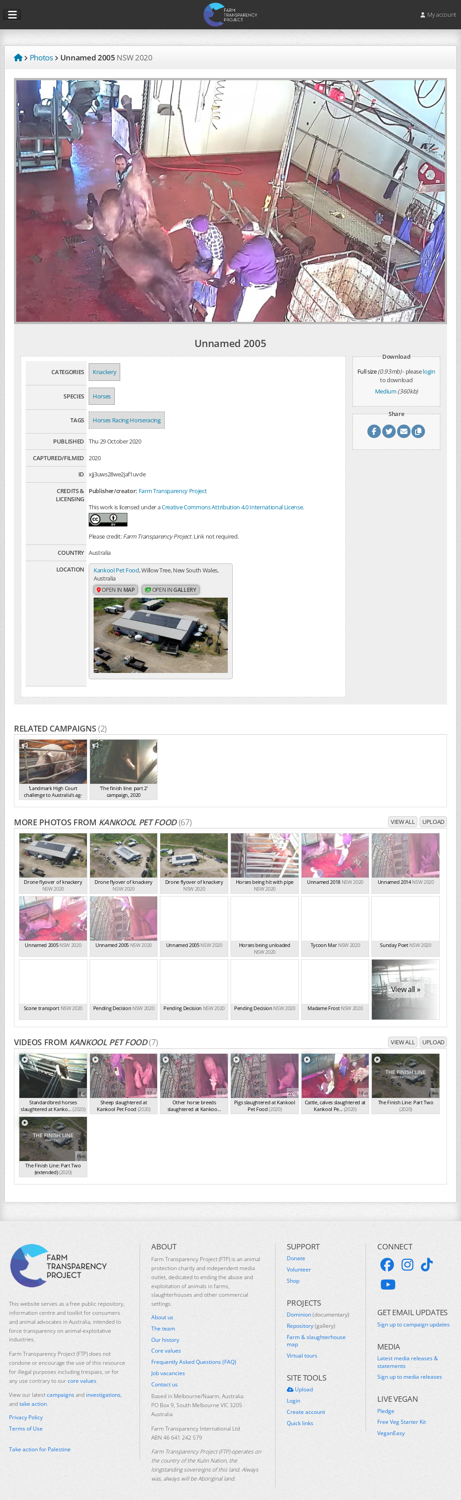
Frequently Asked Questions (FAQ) (193, 1352)
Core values (166, 1341)
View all (403, 812)
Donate (296, 1248)
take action (33, 1394)
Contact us (164, 1374)
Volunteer (299, 1259)
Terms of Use (26, 1418)
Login (293, 1391)
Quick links (300, 1413)
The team (163, 1318)
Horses (102, 396)
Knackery (104, 372)
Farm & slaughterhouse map (316, 1330)
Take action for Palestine (40, 1439)
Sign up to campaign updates (413, 1314)
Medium (386, 391)
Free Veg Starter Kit (401, 1412)
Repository (311, 1315)
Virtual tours (302, 1345)
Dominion (318, 1304)
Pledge (385, 1400)
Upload (433, 812)
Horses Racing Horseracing (127, 420)
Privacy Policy (26, 1407)
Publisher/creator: (113, 491)
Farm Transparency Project (173, 491)
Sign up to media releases (409, 1367)
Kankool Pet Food (116, 570)
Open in (116, 590)
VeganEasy (391, 1423)
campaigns (60, 1385)
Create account (306, 1401)
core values (82, 1370)
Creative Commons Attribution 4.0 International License (232, 507)
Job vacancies (168, 1363)
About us (162, 1307)
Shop (293, 1270)
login (429, 371)
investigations (103, 1385)
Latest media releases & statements (407, 1352)
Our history (165, 1329)
